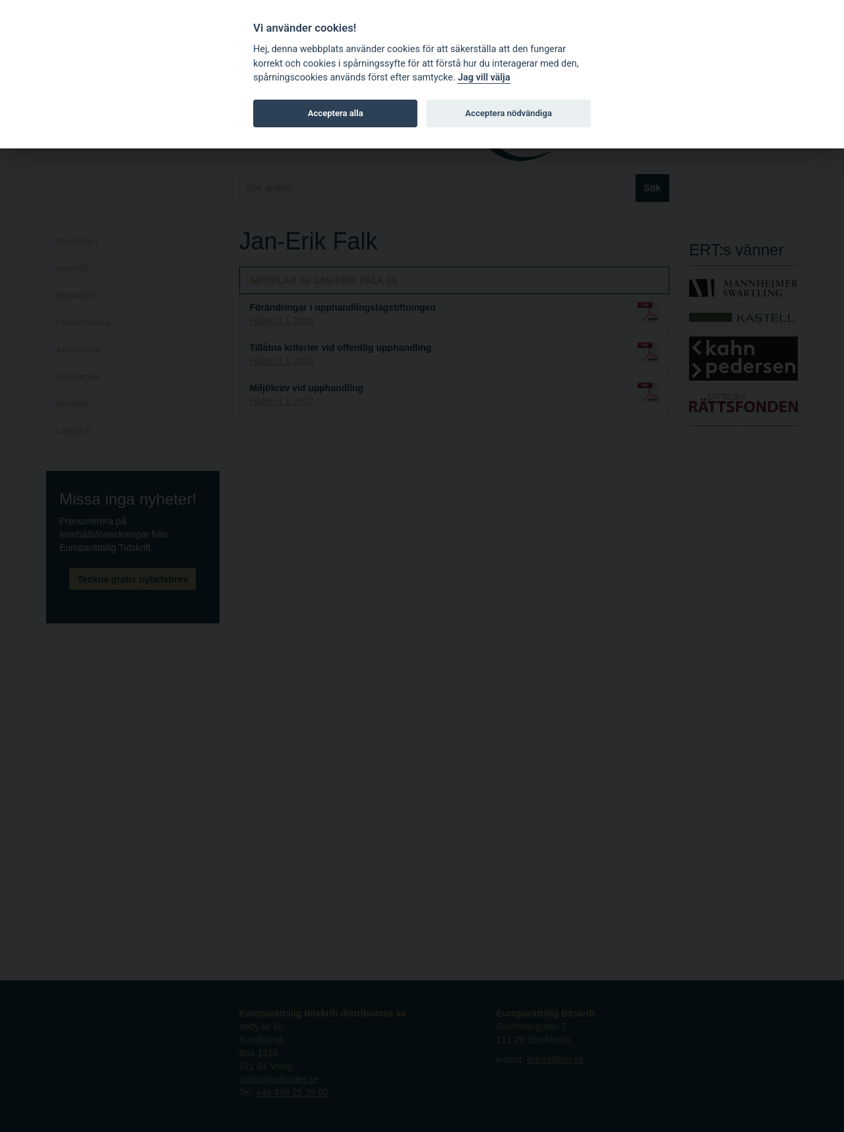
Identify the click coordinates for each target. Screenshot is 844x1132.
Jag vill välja (484, 77)
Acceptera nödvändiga (509, 113)
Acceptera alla (335, 113)
